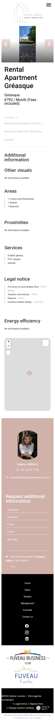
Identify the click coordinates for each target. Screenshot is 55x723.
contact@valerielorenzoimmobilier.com (29, 477)
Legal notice (21, 703)
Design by (42, 708)
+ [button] (8, 342)
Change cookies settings (21, 708)
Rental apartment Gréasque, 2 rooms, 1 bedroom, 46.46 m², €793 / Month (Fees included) (23, 131)
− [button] (8, 346)
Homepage (9, 117)
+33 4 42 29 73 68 (29, 469)
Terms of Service (29, 718)
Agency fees (36, 703)
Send (13, 567)
